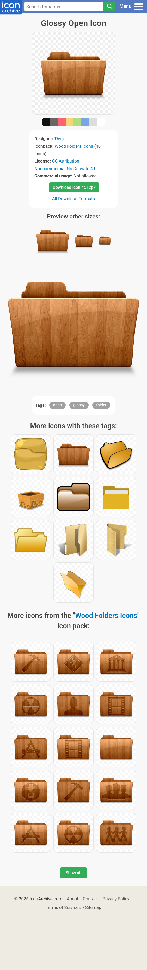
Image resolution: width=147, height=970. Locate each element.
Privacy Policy (115, 898)
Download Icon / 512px (74, 187)
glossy (79, 405)
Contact (90, 898)
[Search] (109, 6)
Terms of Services (63, 907)
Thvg (59, 138)
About (72, 898)
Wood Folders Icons (74, 146)
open (57, 405)
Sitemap (93, 907)
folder (101, 405)
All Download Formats (73, 198)
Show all (73, 872)
